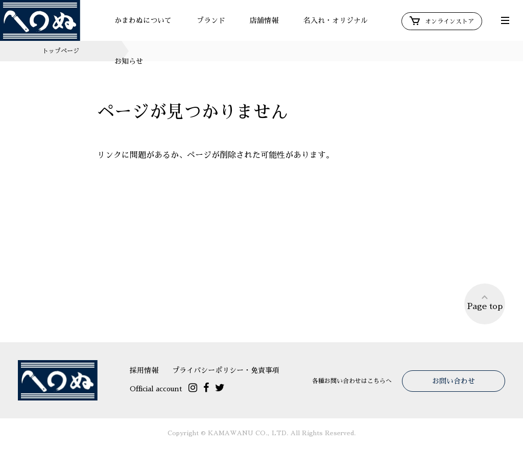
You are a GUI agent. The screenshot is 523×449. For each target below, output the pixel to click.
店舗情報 (264, 20)
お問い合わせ (453, 381)
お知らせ (128, 61)
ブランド (211, 20)
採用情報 (144, 370)
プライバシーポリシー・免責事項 (225, 370)
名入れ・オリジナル (335, 20)
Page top (485, 302)
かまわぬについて (143, 20)
